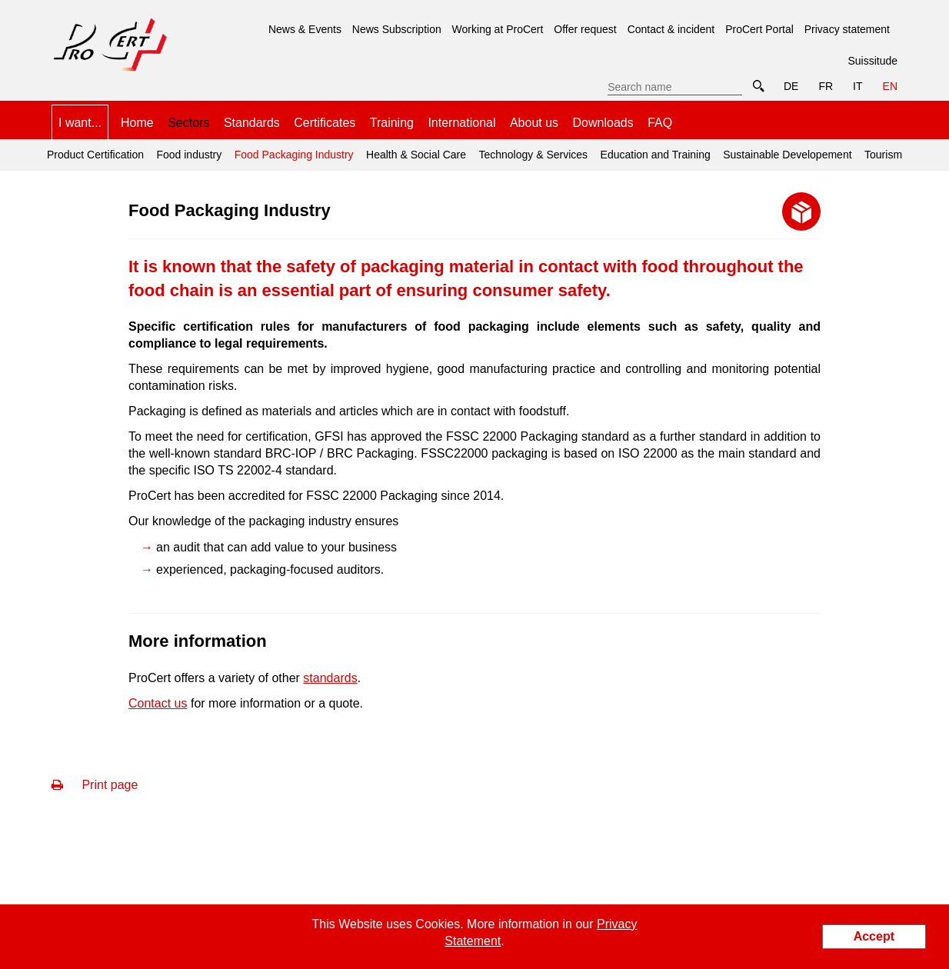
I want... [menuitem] (80, 122)
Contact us (157, 703)
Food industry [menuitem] (188, 154)
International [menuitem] (461, 122)
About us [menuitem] (534, 122)
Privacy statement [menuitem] (847, 29)
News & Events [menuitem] (304, 29)
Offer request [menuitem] (585, 29)
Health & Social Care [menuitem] (416, 154)
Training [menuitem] (392, 122)
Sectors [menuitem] (188, 122)
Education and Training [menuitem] (656, 154)
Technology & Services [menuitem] (533, 154)
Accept (874, 936)
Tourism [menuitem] (883, 154)
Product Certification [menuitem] (95, 154)
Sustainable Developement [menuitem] (787, 154)
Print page (95, 784)
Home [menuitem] (137, 122)
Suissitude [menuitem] (872, 61)
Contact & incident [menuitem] (671, 29)
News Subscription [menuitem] (396, 29)
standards (330, 677)
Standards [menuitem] (252, 122)
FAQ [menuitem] (660, 122)
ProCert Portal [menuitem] (759, 29)
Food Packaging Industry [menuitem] (292, 150)
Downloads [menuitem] (603, 122)
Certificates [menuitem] (324, 122)
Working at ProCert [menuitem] (498, 29)
